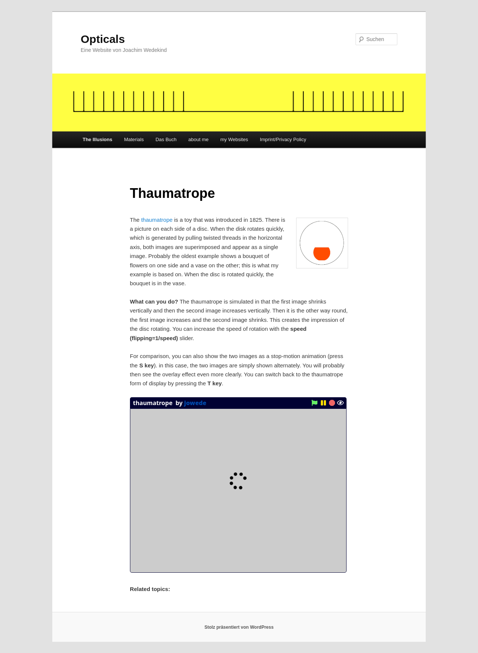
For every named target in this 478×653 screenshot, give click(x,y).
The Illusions (97, 139)
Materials (134, 139)
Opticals (103, 39)
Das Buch (165, 139)
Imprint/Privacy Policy (283, 139)
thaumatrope (157, 220)
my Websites (234, 139)
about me (198, 139)
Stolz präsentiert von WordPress (238, 627)
